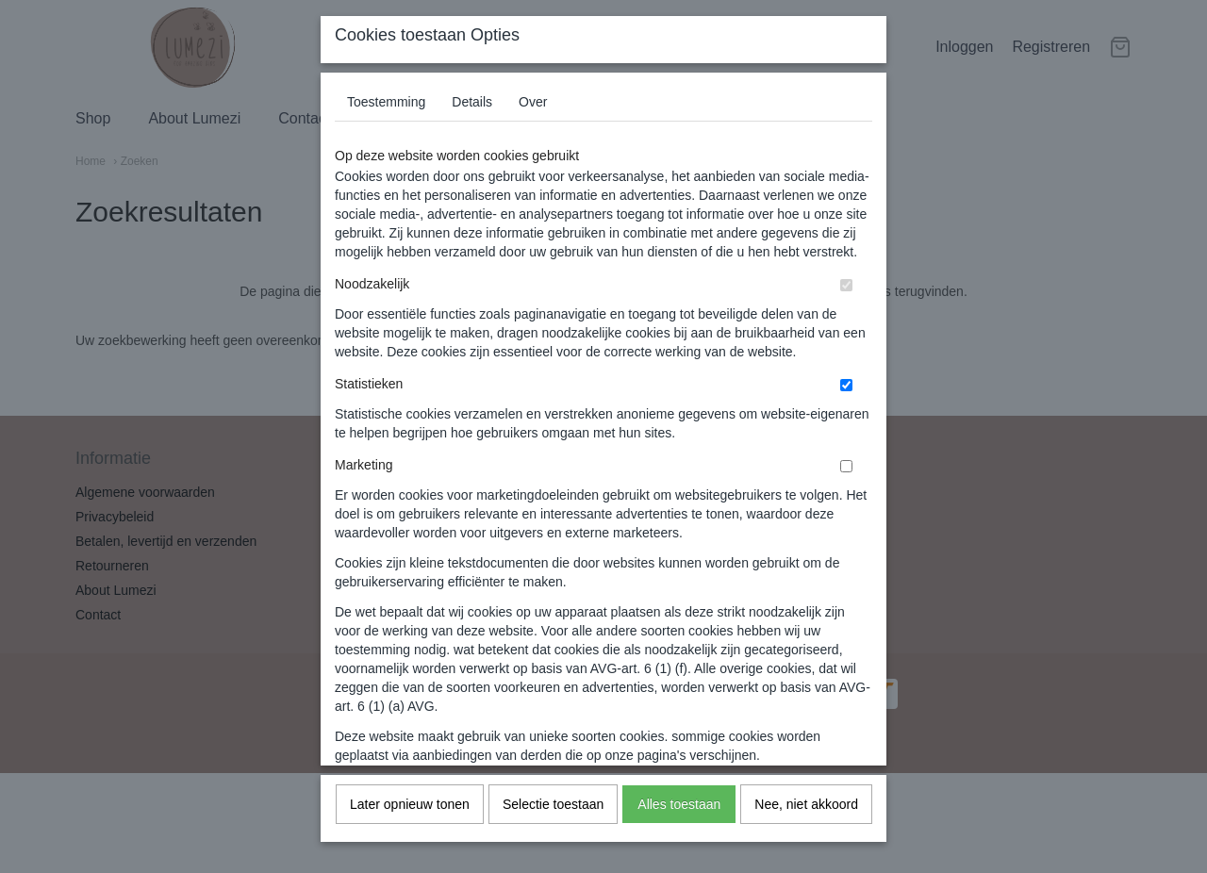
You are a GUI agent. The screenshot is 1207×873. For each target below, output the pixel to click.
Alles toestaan (678, 818)
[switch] (846, 299)
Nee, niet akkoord (806, 818)
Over (533, 116)
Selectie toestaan (553, 818)
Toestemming (386, 116)
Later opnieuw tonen (410, 818)
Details (472, 116)
